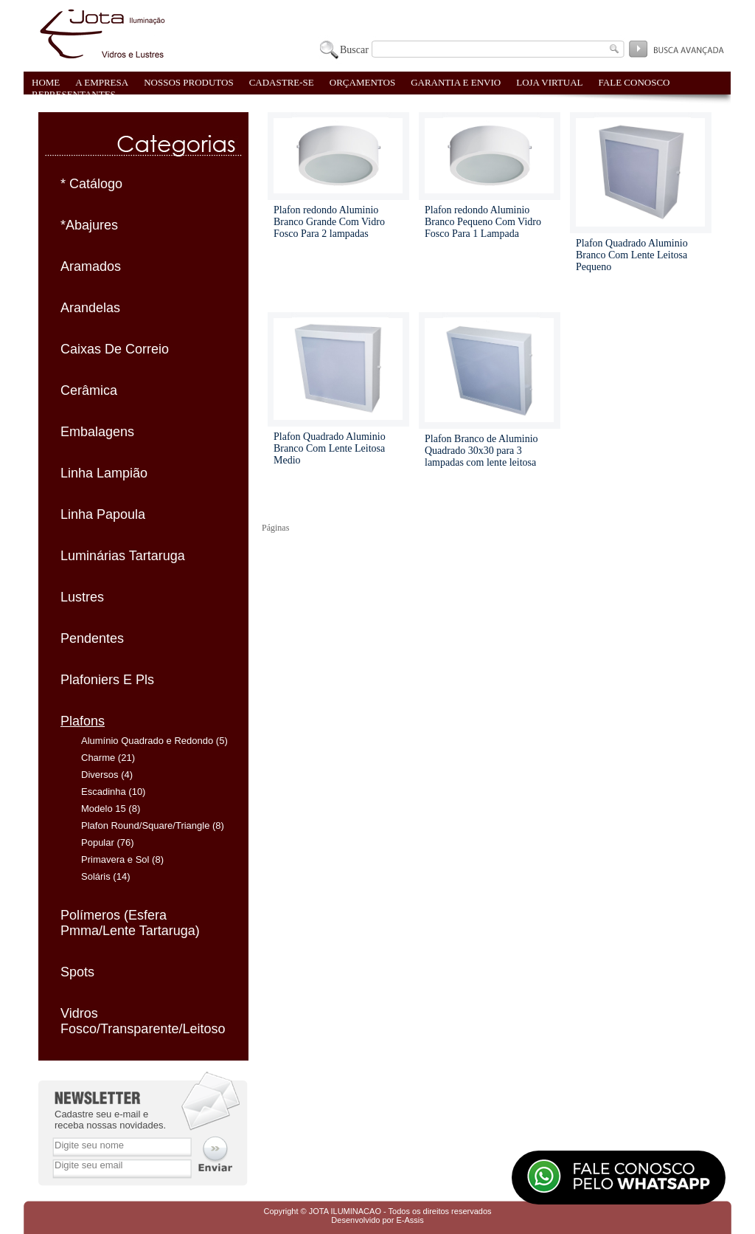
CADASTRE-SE (281, 82)
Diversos (100, 774)
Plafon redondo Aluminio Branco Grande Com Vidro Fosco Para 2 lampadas (329, 221)
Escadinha (103, 791)
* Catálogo (91, 183)
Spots (77, 972)
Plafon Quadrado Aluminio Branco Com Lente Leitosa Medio (330, 448)
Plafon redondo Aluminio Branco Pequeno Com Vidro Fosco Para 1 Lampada (483, 221)
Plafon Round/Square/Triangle (145, 825)
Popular (97, 842)
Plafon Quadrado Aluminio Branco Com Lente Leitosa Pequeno (632, 255)
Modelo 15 (103, 808)
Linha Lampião (103, 473)
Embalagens (97, 431)
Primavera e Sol (115, 859)
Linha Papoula (102, 514)
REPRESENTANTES (74, 94)
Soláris (96, 876)
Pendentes (92, 638)
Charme (98, 757)
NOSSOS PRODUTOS (189, 82)
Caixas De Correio (114, 349)
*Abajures (89, 225)
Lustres (82, 597)
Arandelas (90, 307)
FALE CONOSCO (634, 82)
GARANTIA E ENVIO (456, 82)
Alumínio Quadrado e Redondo (147, 740)
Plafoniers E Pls (107, 679)
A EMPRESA (101, 82)
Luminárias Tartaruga (122, 555)
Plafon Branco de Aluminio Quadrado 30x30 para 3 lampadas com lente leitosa (481, 450)
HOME (46, 82)
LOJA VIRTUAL (549, 82)
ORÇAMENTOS (362, 82)
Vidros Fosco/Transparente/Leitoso (142, 1021)
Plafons (82, 721)
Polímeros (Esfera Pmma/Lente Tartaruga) (130, 923)
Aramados (90, 266)
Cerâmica (88, 390)
